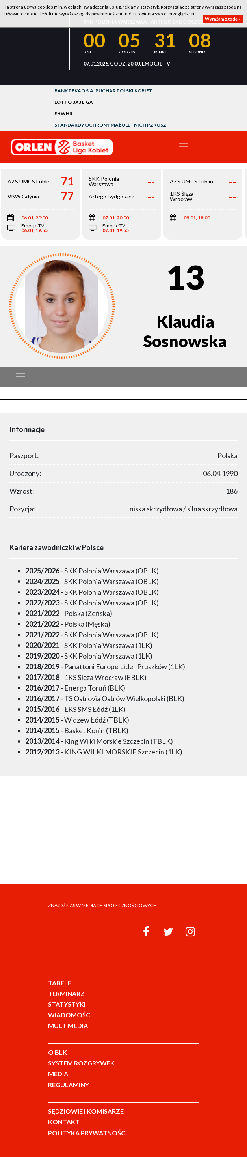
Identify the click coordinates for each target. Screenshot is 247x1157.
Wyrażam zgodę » (223, 18)
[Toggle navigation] (184, 147)
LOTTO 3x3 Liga (73, 102)
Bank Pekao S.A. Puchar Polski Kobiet (103, 91)
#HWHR (63, 113)
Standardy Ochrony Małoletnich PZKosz (110, 125)
